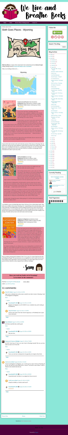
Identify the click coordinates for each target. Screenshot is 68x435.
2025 (51, 56)
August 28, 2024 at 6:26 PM (23, 380)
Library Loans (53, 73)
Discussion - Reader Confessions (57, 71)
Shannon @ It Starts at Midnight (12, 341)
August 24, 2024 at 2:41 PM (19, 292)
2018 (51, 158)
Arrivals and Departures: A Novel (58, 185)
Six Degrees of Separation (56, 84)
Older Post (42, 416)
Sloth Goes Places (11, 283)
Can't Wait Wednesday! (55, 75)
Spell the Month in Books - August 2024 (56, 102)
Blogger (36, 432)
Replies (8, 300)
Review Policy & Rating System (22, 22)
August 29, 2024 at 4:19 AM (25, 386)
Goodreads (20, 108)
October (52, 63)
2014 (51, 165)
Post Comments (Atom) (26, 421)
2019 (51, 156)
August (52, 67)
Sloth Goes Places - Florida (56, 115)
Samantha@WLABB (13, 302)
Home (5, 22)
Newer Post (5, 416)
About (10, 22)
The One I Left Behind (56, 180)
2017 (51, 160)
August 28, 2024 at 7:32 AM (20, 361)
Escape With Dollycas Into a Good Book (22, 66)
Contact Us (34, 22)
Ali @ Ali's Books (9, 292)
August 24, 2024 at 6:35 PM (25, 302)
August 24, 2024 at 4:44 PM (18, 321)
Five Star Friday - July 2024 (56, 133)
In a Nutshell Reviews (55, 78)
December (53, 59)
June (52, 139)
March (52, 145)
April (52, 143)
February (53, 147)
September (53, 65)
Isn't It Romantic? (54, 110)
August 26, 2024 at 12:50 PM (22, 310)
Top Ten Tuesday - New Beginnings (55, 124)
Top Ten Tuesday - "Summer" (56, 76)
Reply (6, 297)
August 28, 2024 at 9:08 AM (25, 374)
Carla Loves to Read (9, 361)
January (52, 148)
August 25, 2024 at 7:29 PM (25, 341)
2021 (51, 152)
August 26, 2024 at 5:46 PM (25, 352)
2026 (51, 54)
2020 (51, 154)
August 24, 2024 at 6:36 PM (25, 331)
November (53, 61)
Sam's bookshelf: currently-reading (57, 177)
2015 (51, 163)
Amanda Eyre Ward (55, 186)
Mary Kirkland (8, 321)
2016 (51, 162)
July (52, 137)
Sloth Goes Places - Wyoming (56, 83)
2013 (51, 167)
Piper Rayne (54, 181)
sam (6, 283)
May (52, 141)
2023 (51, 151)
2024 (51, 58)
